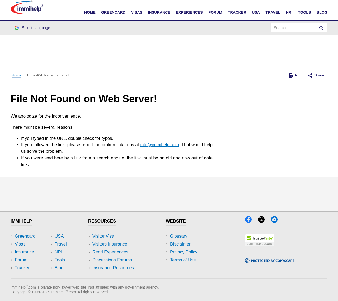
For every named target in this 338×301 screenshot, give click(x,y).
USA (256, 12)
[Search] (321, 27)
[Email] (277, 221)
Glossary (178, 236)
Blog (322, 12)
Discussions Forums (112, 259)
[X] (264, 221)
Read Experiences (110, 251)
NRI (289, 12)
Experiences (189, 12)
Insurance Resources (113, 267)
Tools (304, 12)
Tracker (237, 12)
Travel (272, 12)
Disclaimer (180, 244)
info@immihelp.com (159, 144)
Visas (136, 12)
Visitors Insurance (109, 244)
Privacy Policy (183, 251)
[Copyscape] (269, 261)
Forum (215, 12)
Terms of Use (183, 259)
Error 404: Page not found (48, 75)
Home (90, 12)
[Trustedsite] (259, 244)
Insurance (159, 12)
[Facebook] (251, 221)
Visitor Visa (103, 236)
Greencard (113, 12)
